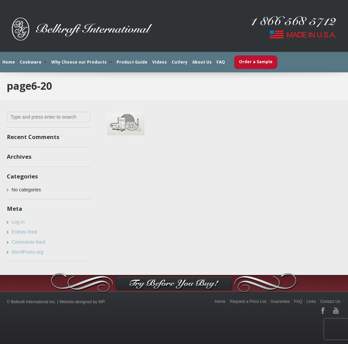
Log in (18, 222)
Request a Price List (248, 301)
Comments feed (28, 242)
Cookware (30, 62)
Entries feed (24, 232)
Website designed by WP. (82, 301)
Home (8, 62)
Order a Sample (256, 62)
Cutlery (180, 62)
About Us (202, 62)
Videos (159, 62)
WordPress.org (27, 252)
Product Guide (132, 62)
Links (311, 301)
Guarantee (280, 301)
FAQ (220, 62)
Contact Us (330, 301)
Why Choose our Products (79, 62)
